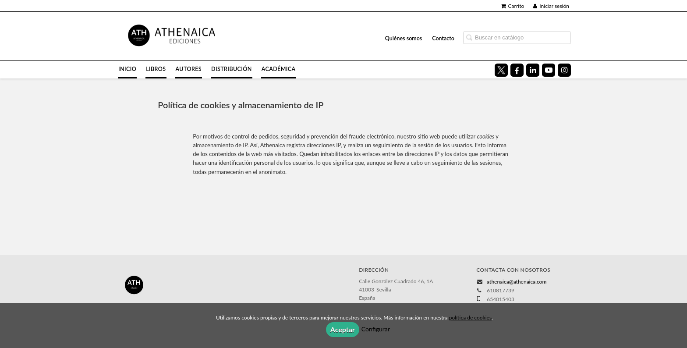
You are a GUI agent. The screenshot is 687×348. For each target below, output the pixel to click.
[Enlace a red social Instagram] (564, 70)
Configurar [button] (375, 329)
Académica (279, 69)
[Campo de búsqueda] (517, 37)
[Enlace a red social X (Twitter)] (501, 70)
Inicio (127, 69)
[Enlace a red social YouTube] (548, 70)
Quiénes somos (403, 38)
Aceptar (342, 329)
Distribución (231, 69)
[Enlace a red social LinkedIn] (532, 70)
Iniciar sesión (551, 6)
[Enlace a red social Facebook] (517, 70)
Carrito (512, 6)
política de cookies (470, 317)
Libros (156, 69)
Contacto (443, 38)
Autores (189, 69)
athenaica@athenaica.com (516, 281)
